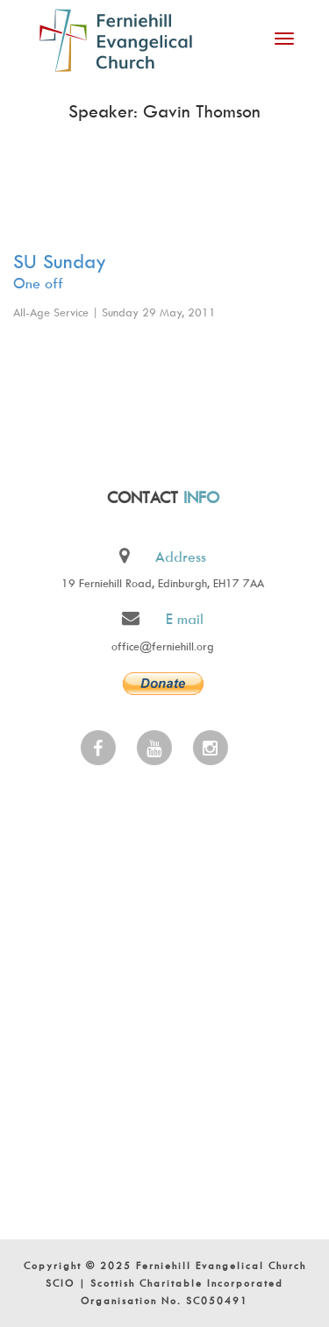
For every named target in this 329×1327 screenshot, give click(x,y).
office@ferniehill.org (162, 646)
